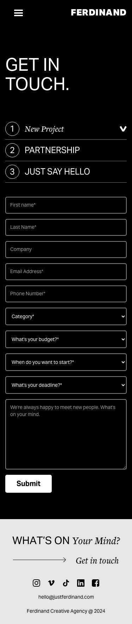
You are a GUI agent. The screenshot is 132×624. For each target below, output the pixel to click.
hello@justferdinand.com (66, 597)
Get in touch (97, 560)
